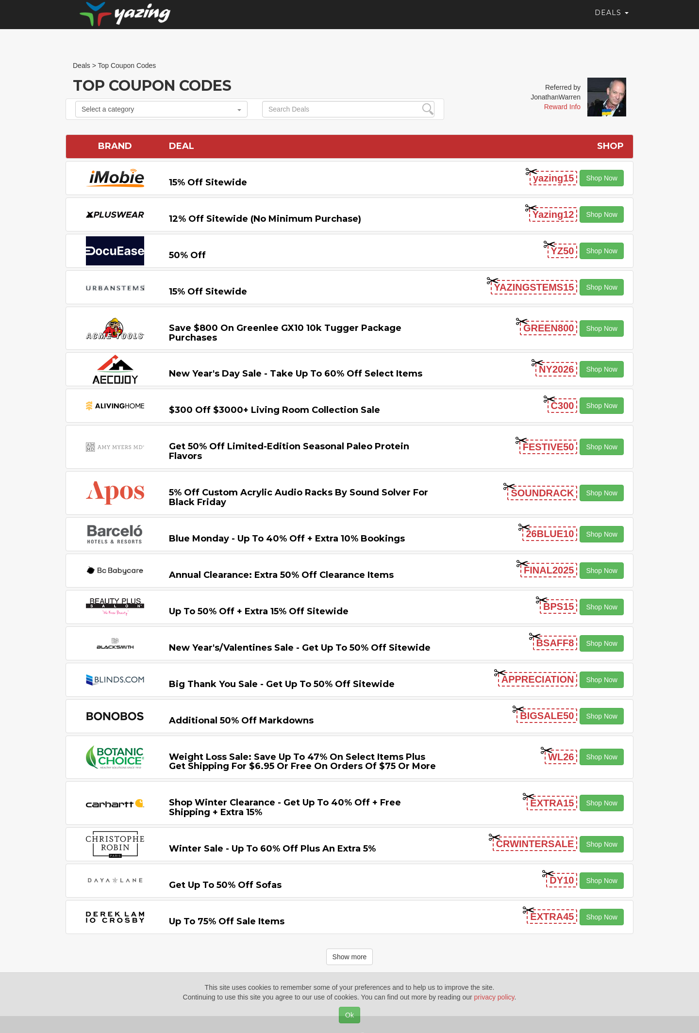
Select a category (161, 109)
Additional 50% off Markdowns (241, 720)
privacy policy (494, 997)
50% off (187, 255)
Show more (350, 957)
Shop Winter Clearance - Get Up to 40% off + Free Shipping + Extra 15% (285, 807)
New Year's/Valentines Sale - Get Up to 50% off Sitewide (300, 647)
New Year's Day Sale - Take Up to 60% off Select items (295, 373)
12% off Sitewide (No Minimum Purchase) (265, 218)
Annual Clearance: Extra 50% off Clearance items (281, 575)
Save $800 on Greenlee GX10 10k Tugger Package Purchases (285, 333)
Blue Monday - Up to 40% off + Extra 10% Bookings (287, 538)
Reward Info (562, 107)
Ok (349, 1015)
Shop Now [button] (601, 178)
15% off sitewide (208, 182)
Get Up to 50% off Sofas (225, 885)
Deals (612, 21)
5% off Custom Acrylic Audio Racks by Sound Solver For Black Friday (298, 497)
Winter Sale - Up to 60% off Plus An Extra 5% (272, 848)
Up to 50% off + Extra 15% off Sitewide (259, 611)
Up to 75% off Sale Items (226, 921)
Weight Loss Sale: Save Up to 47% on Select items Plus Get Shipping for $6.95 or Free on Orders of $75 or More (302, 762)
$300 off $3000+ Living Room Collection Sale (274, 410)
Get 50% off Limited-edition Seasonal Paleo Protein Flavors (289, 451)
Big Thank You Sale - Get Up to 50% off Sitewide (282, 684)
